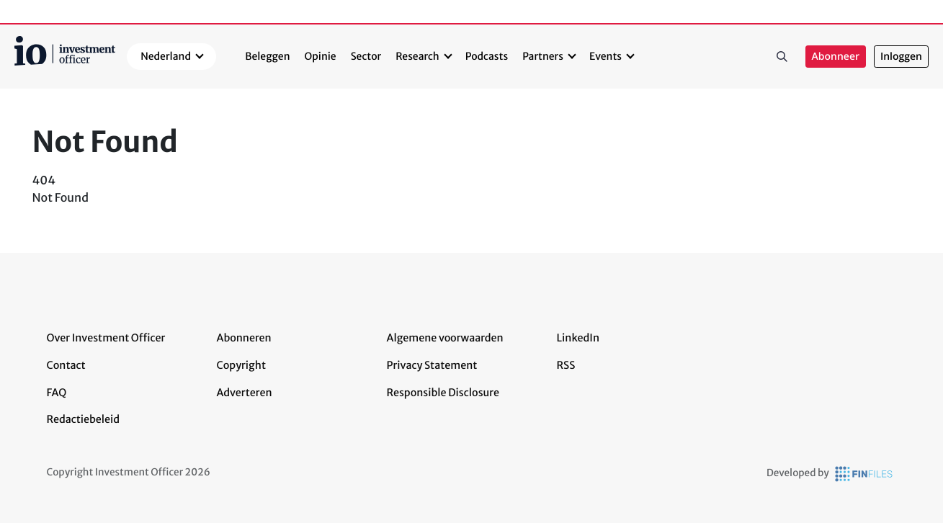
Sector (366, 56)
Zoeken (782, 57)
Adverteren (244, 392)
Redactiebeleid (83, 419)
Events (605, 56)
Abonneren (244, 337)
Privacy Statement (432, 365)
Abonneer (835, 56)
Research (417, 56)
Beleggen (267, 56)
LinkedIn (578, 337)
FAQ (57, 392)
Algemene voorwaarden (445, 337)
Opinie (320, 56)
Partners (542, 56)
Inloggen (901, 56)
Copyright (241, 365)
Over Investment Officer (106, 337)
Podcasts (486, 56)
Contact (66, 365)
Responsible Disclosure (443, 392)
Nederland (165, 56)
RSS (566, 365)
